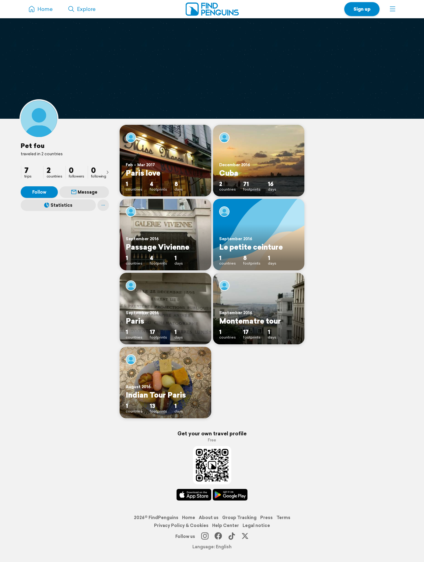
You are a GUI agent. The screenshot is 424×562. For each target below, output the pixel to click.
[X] (245, 536)
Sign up (361, 9)
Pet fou (32, 145)
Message (84, 192)
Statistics (58, 205)
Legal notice (256, 525)
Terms (283, 518)
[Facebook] (218, 536)
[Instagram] (204, 536)
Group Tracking (239, 518)
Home (188, 518)
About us (209, 518)
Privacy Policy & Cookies (181, 525)
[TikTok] (231, 536)
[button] (393, 9)
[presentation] (107, 172)
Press (266, 518)
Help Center (225, 525)
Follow (39, 192)
